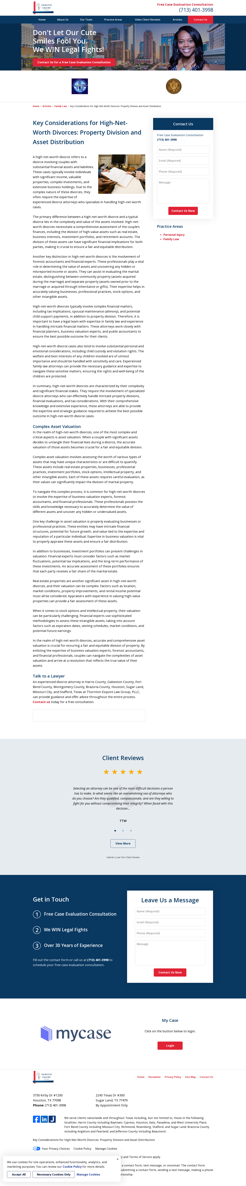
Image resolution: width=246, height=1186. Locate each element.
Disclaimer (154, 1077)
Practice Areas (113, 19)
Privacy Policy (173, 1077)
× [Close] (118, 1159)
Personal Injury (173, 235)
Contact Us (200, 19)
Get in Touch (51, 899)
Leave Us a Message (170, 900)
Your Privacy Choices (51, 1148)
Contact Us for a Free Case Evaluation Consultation (74, 62)
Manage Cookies (106, 1148)
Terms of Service (140, 1157)
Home (42, 19)
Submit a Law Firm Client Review (123, 857)
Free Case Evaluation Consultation (185, 4)
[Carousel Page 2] (123, 831)
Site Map (190, 1077)
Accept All (19, 1174)
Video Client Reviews (147, 19)
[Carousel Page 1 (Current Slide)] (115, 831)
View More (123, 843)
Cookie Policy (82, 1148)
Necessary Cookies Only (53, 1174)
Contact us (41, 702)
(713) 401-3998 (196, 9)
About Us (62, 19)
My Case (170, 1020)
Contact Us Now (183, 211)
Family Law (60, 106)
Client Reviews (123, 758)
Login (170, 1045)
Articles (177, 19)
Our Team (86, 19)
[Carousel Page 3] (131, 831)
